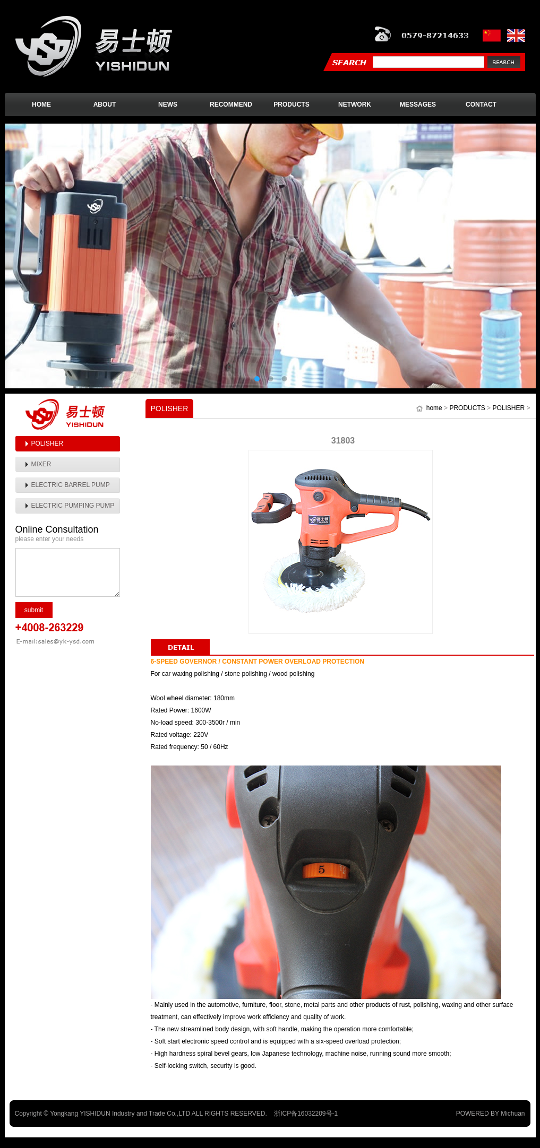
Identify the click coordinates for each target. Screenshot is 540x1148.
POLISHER (47, 443)
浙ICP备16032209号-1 (306, 1113)
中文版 (493, 35)
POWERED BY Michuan (490, 1113)
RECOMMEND (231, 104)
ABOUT (104, 104)
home (434, 408)
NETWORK (354, 104)
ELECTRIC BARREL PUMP (70, 485)
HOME (41, 104)
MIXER (41, 464)
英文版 (516, 35)
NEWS (167, 104)
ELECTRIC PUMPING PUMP (73, 505)
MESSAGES (418, 104)
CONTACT (481, 104)
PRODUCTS (291, 104)
